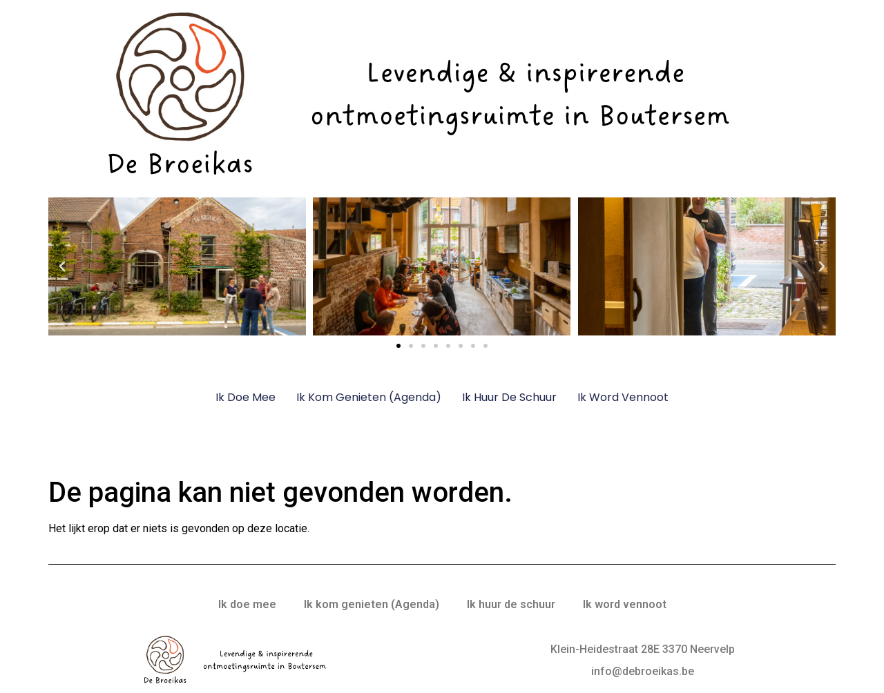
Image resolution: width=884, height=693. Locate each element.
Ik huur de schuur (509, 397)
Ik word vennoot (623, 397)
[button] (62, 266)
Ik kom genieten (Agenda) (368, 397)
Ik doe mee (245, 397)
